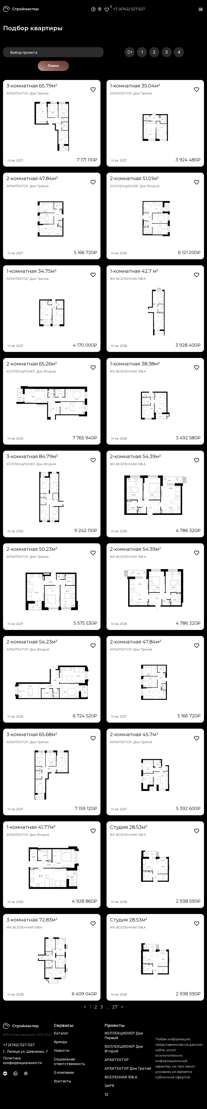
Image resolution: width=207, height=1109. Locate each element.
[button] (200, 9)
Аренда (60, 1042)
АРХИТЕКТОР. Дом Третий (27, 93)
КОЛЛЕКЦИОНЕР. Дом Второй (134, 186)
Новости (61, 1050)
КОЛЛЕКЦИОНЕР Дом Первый (124, 1035)
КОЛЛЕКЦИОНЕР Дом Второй (124, 1048)
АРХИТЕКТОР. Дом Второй (27, 649)
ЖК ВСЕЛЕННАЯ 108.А (128, 279)
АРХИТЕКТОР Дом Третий (128, 1068)
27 (114, 1007)
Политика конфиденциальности (22, 1060)
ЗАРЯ (109, 1086)
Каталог (61, 1033)
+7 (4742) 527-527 (129, 9)
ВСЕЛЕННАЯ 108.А (121, 1077)
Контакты (62, 1081)
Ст (130, 52)
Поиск (53, 66)
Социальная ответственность (69, 1061)
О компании (64, 1072)
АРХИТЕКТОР (117, 1060)
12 (106, 1094)
